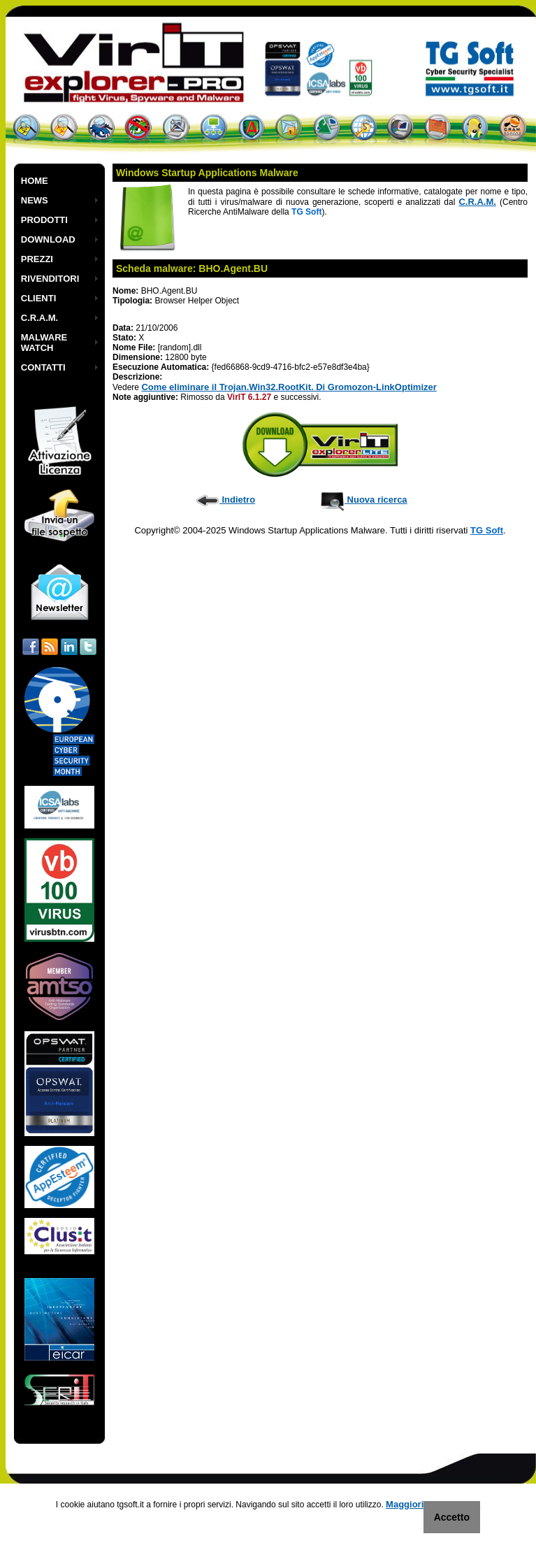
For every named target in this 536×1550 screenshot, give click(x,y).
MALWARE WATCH (44, 342)
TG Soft (486, 530)
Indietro (225, 499)
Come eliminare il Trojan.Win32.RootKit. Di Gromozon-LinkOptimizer (288, 387)
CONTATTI (43, 367)
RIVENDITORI (50, 278)
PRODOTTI (44, 220)
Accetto (452, 1517)
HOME (34, 180)
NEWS (34, 200)
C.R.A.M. (39, 318)
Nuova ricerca (363, 499)
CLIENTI (39, 298)
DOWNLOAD (48, 239)
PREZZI (37, 259)
